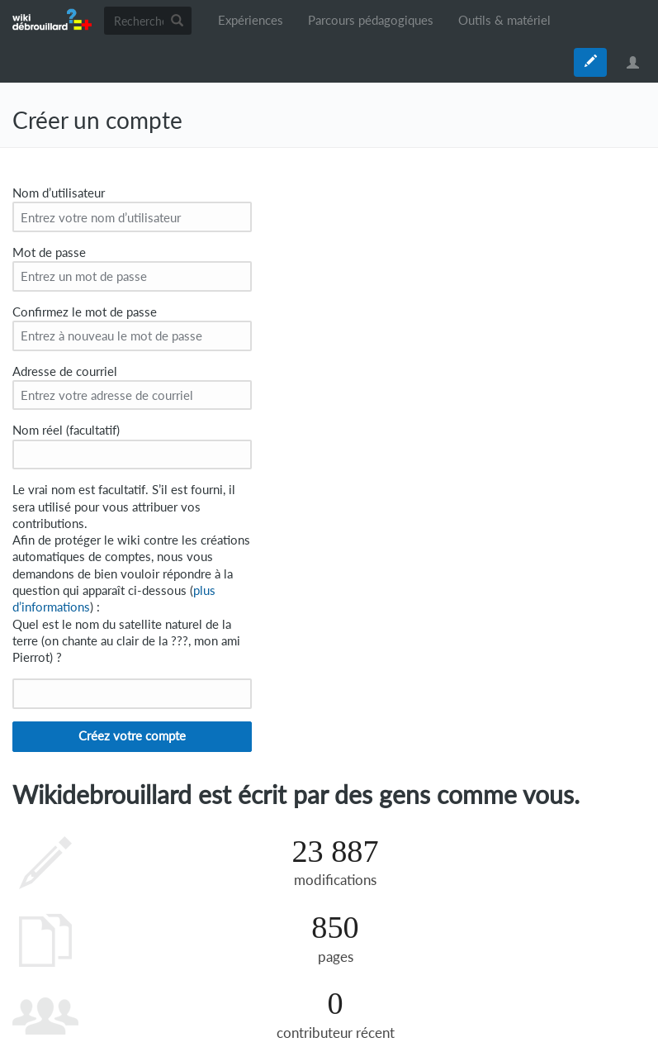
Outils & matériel (504, 20)
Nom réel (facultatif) (66, 430)
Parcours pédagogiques (370, 20)
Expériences (250, 20)
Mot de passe (49, 252)
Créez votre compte (132, 736)
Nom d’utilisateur (58, 193)
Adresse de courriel (64, 371)
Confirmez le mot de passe (84, 312)
